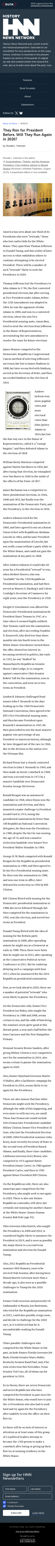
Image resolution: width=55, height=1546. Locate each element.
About (27, 96)
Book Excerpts (27, 88)
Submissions (27, 104)
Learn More (38, 1512)
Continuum (12, 1502)
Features (27, 80)
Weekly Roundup (15, 1506)
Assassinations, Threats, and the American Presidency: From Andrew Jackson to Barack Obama (26, 165)
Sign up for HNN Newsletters (27, 1531)
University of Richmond (42, 5)
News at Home (10, 123)
